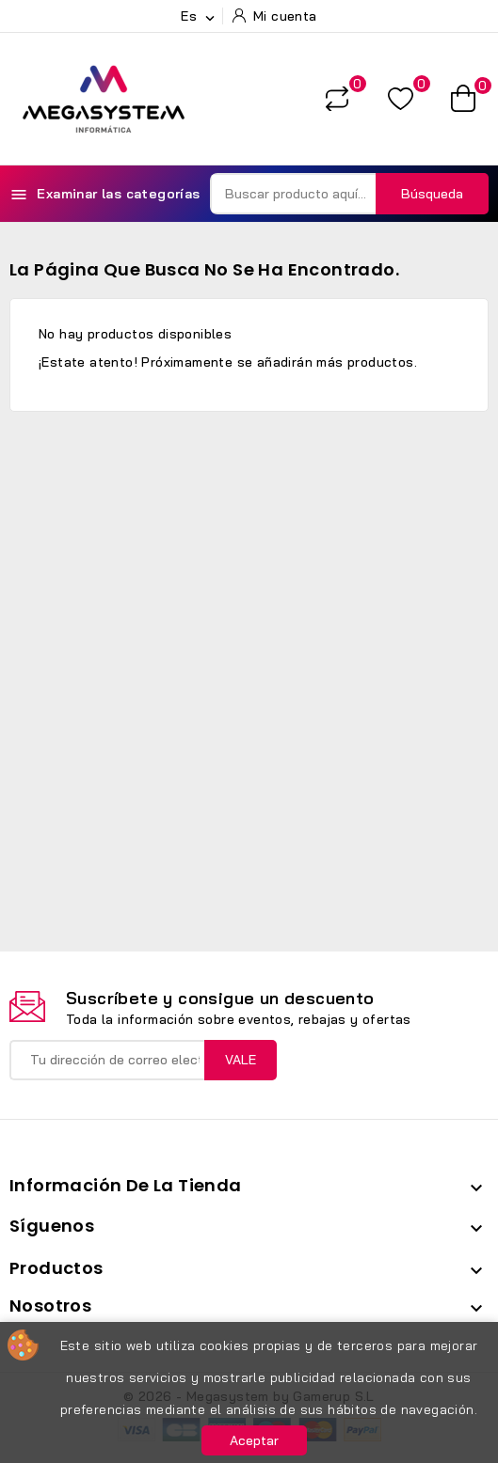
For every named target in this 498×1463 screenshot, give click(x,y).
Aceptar (254, 1440)
